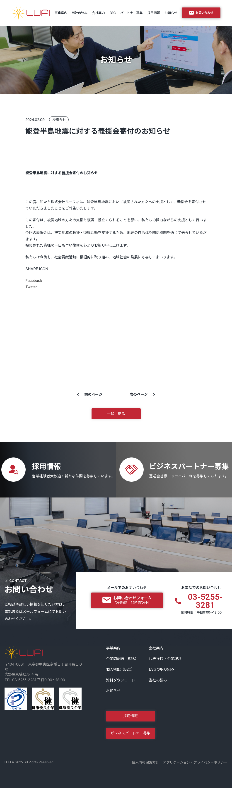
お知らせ (170, 13)
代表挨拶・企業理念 (165, 658)
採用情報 (153, 13)
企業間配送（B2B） (122, 658)
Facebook (33, 280)
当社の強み (79, 13)
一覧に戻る (116, 414)
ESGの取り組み (161, 669)
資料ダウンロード (120, 680)
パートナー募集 (131, 13)
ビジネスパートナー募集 (130, 733)
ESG (112, 13)
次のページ (139, 394)
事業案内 (60, 13)
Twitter (31, 287)
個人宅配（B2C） (120, 669)
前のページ (93, 394)
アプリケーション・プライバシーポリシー (195, 762)
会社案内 (98, 13)
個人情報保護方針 (145, 762)
